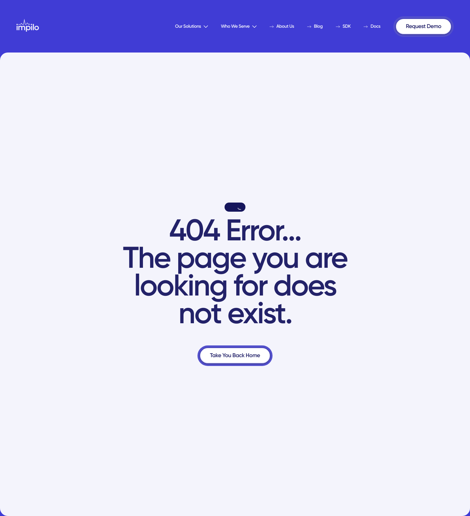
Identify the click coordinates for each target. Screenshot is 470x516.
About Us (282, 26)
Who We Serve (239, 26)
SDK (343, 26)
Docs (372, 26)
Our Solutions (191, 26)
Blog (315, 26)
